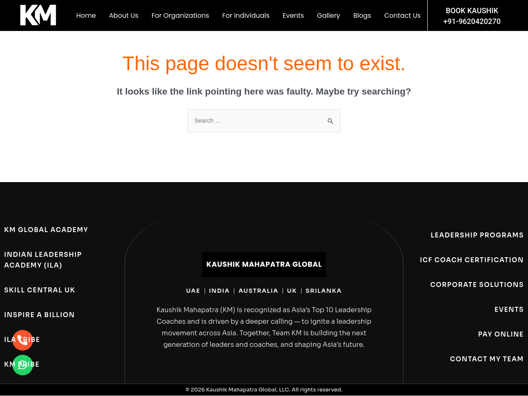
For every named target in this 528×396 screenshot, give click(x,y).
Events (293, 15)
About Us (123, 15)
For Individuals (246, 15)
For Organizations (180, 15)
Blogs (362, 15)
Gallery (328, 15)
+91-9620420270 (472, 21)
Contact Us (402, 15)
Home (86, 15)
